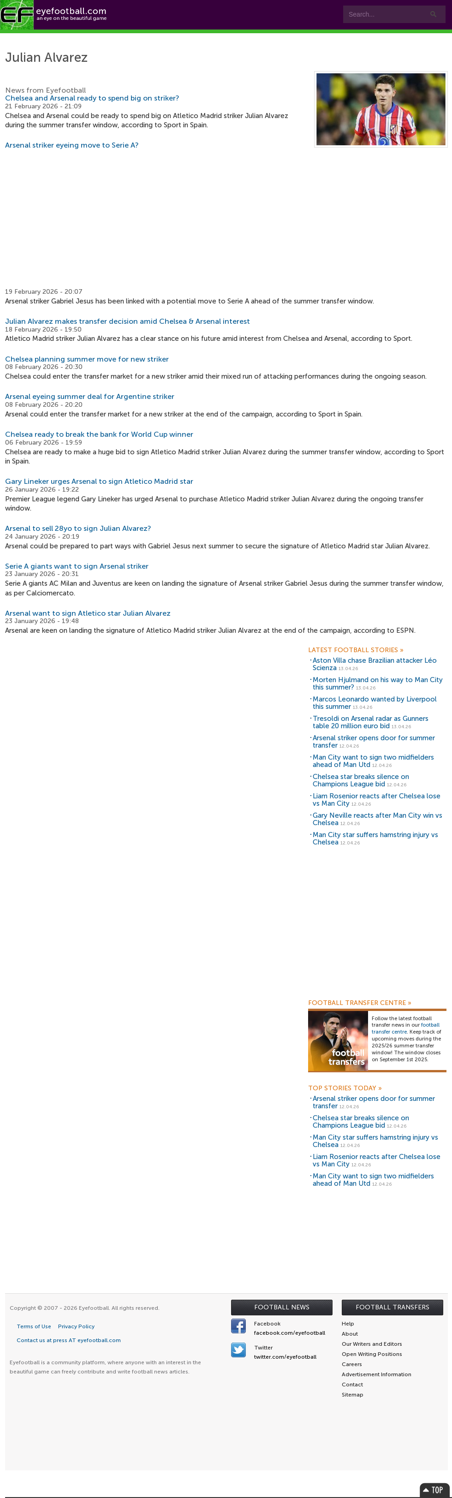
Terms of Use (34, 1326)
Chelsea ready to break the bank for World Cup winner (99, 434)
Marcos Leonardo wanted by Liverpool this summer (375, 703)
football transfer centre (406, 1028)
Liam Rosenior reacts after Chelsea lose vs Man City (376, 800)
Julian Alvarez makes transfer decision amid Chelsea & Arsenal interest (127, 321)
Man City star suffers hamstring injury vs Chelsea (375, 839)
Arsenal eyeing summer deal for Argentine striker (89, 396)
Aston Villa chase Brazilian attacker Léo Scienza (375, 664)
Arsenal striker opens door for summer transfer (374, 742)
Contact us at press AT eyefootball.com (69, 1340)
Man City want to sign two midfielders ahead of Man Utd (373, 761)
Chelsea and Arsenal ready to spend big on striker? (92, 98)
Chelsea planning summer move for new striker (87, 359)
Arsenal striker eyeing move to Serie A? (72, 145)
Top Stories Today (345, 1088)
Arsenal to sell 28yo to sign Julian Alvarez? (78, 528)
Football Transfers (392, 1307)
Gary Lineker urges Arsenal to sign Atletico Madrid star (99, 481)
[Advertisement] (226, 218)
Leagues (240, 38)
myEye (288, 38)
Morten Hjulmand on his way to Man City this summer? (378, 684)
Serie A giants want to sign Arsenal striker (77, 566)
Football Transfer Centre (359, 1003)
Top (435, 1490)
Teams (185, 38)
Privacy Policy (76, 1326)
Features (137, 38)
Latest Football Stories (356, 650)
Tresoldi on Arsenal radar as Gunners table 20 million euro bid (370, 722)
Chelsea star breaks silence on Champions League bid (361, 781)
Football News (281, 1307)
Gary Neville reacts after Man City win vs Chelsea (377, 819)
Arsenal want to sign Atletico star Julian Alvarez (88, 613)
